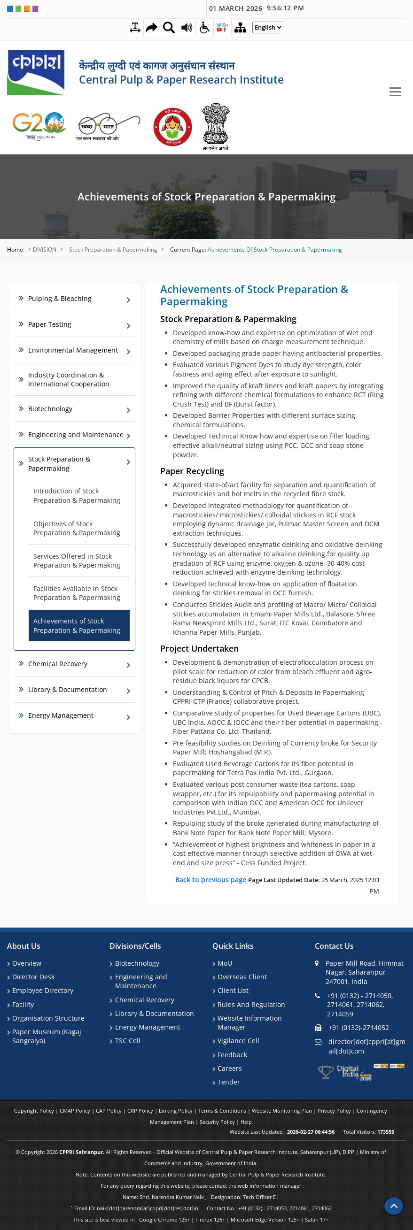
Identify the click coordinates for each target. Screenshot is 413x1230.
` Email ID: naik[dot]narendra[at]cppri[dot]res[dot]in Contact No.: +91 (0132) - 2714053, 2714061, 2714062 (201, 1208)
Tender (228, 1083)
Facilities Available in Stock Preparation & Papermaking (76, 593)
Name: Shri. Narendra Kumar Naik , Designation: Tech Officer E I (201, 1196)
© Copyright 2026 (201, 1157)
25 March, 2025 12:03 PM (277, 885)
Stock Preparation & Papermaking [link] (59, 463)
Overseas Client (241, 976)
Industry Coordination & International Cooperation (68, 379)
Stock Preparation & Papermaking (113, 249)
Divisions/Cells (135, 945)
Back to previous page (211, 879)
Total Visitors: (368, 1131)
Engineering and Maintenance (140, 981)
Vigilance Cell (238, 1041)
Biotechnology (136, 962)
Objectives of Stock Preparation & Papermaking (76, 528)
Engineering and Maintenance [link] (76, 434)
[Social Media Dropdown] (223, 27)
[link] (40, 126)
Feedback (232, 1055)
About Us (23, 945)
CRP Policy (141, 1110)
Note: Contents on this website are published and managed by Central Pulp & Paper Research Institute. (201, 1174)
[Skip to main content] (150, 27)
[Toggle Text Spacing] (132, 27)
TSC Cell (127, 1041)
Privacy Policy (335, 1110)
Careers (229, 1069)
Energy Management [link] (61, 715)
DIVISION (44, 249)
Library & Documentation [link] (67, 689)
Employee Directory (42, 990)
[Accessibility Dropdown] (205, 27)
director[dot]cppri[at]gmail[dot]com (360, 1046)
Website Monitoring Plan (282, 1110)
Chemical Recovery (143, 999)
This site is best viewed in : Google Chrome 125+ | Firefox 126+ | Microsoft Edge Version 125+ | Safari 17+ (200, 1219)
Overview (26, 962)
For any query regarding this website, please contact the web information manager (201, 1185)
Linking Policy (176, 1110)
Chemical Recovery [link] (57, 663)
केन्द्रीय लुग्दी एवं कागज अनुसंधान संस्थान (156, 65)
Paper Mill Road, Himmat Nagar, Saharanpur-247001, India (359, 971)
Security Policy (218, 1121)
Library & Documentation (153, 1013)
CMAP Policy (76, 1110)
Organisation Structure (48, 1018)
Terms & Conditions (223, 1110)
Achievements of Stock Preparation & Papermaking (206, 196)
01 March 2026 (256, 8)
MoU (224, 962)
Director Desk (33, 976)
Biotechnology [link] (50, 408)
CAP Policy (109, 1110)
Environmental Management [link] (73, 350)
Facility (22, 1004)
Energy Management (146, 1027)
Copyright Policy (34, 1110)
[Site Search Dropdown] (168, 27)
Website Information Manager (249, 1023)
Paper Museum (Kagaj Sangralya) (46, 1037)
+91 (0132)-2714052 (352, 1027)
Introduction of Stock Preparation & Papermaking (76, 495)
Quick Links (233, 945)
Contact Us (334, 945)
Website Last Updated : (282, 1131)
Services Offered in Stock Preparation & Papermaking (76, 561)
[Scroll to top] (394, 1201)
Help (246, 1121)
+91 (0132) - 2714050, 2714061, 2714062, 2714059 (354, 1004)
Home (15, 249)
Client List (232, 990)
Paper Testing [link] (49, 324)
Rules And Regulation (251, 1004)
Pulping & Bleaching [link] (60, 298)
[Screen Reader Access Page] (186, 27)
